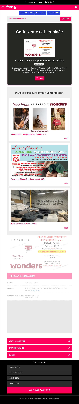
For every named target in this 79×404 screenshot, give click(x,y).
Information (14, 367)
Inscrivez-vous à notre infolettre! (39, 2)
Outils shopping (16, 373)
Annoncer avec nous (39, 390)
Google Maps (35, 290)
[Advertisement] (39, 316)
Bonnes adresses (26, 13)
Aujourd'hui (40, 13)
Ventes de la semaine (39, 341)
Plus (66, 138)
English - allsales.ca (39, 362)
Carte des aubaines (39, 348)
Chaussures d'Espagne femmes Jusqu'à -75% (28, 134)
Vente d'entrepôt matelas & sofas (24, 224)
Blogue (39, 355)
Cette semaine (53, 13)
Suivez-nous (14, 383)
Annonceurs (14, 378)
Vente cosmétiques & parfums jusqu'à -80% (28, 179)
